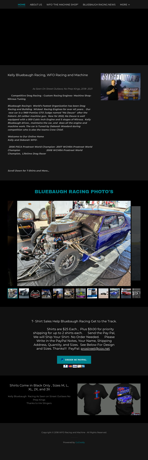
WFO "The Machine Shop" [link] (62, 4)
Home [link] (21, 4)
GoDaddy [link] (80, 442)
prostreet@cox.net (95, 349)
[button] (125, 4)
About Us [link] (36, 4)
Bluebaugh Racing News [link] (99, 4)
